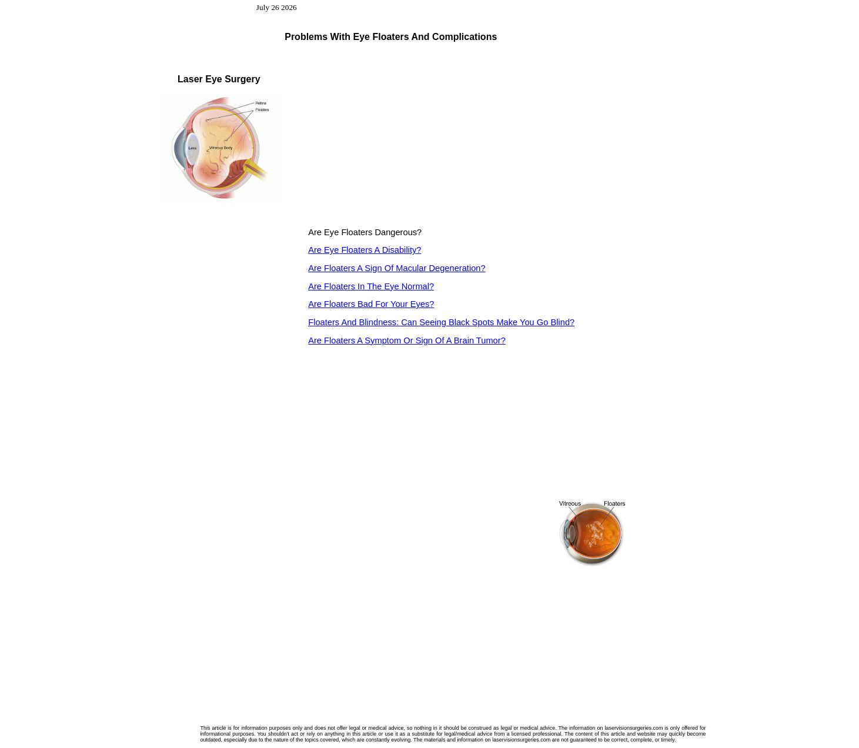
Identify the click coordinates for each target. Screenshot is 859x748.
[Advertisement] (407, 136)
